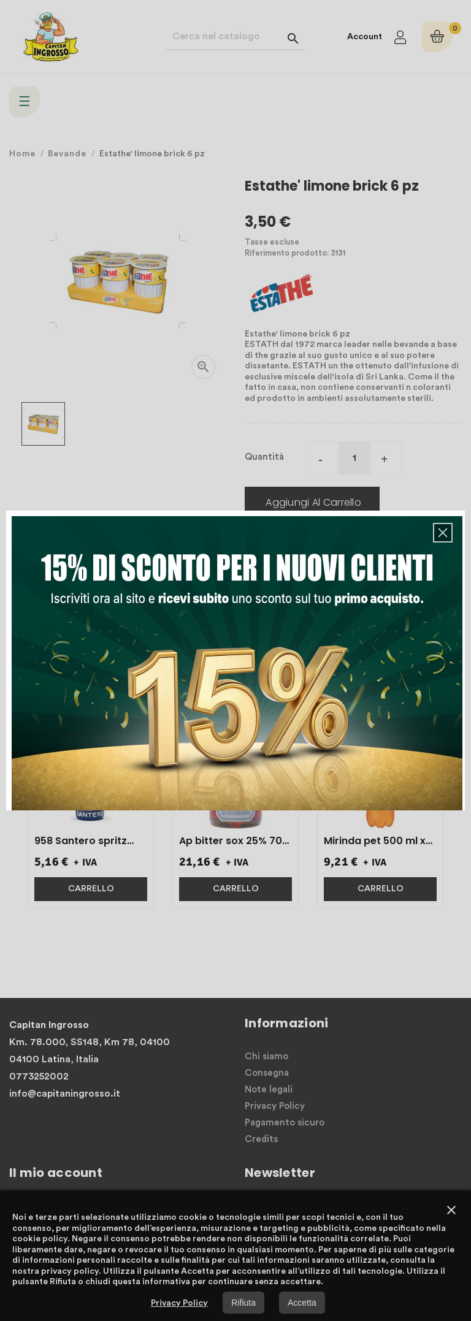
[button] (443, 532)
